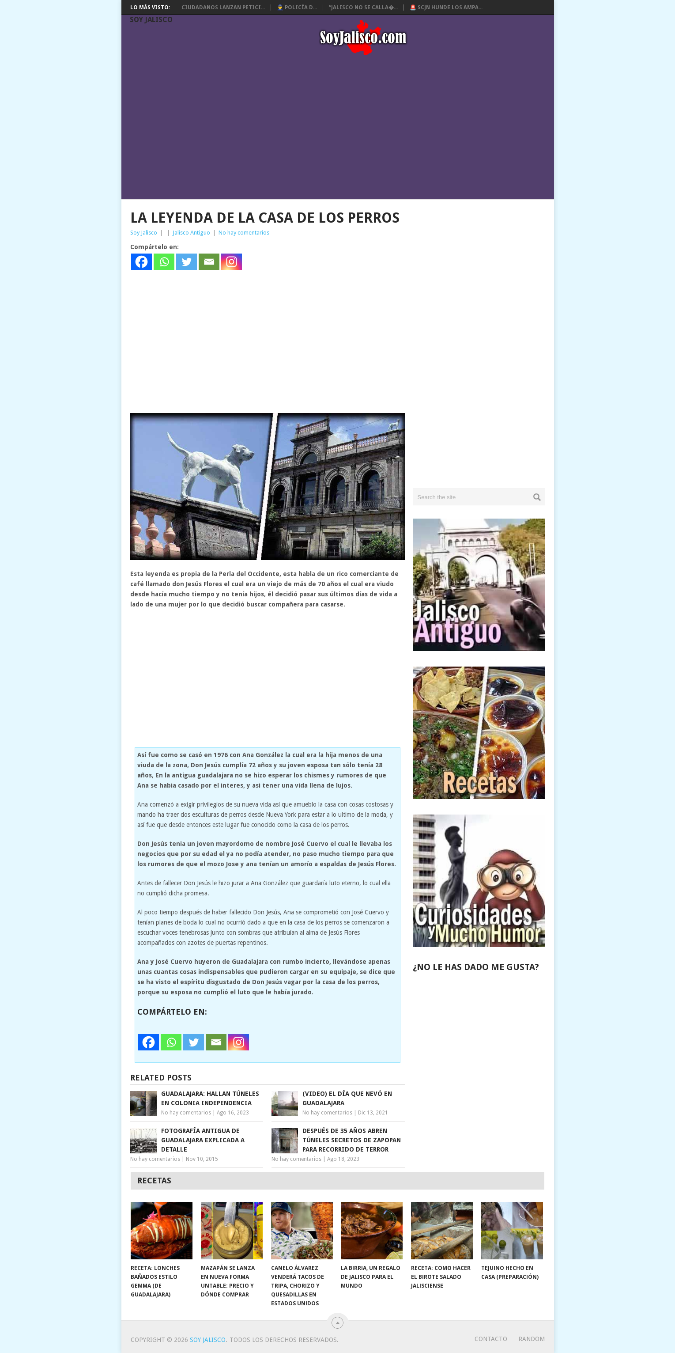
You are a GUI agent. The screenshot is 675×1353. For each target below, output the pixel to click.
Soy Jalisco (151, 19)
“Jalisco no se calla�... (363, 7)
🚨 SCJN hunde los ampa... (446, 7)
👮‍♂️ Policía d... (297, 7)
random (531, 1338)
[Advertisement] (342, 129)
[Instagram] (231, 262)
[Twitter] (186, 262)
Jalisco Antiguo (191, 232)
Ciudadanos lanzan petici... (223, 7)
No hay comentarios (244, 232)
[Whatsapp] (164, 262)
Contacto (491, 1338)
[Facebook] (141, 262)
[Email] (209, 262)
